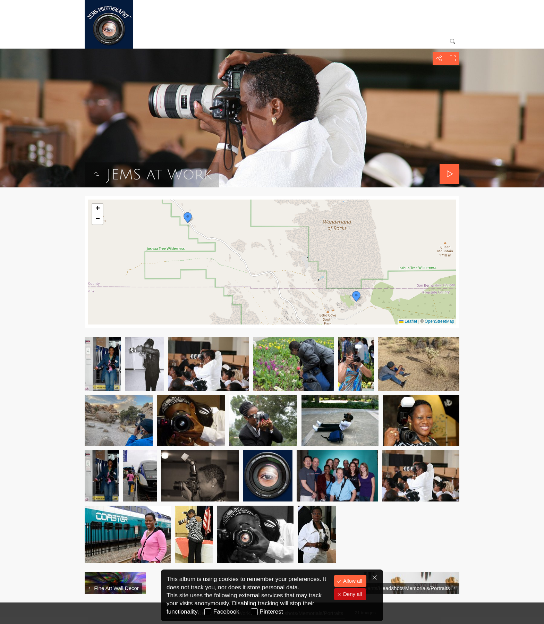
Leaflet (408, 321)
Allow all (352, 581)
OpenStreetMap (439, 321)
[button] (188, 217)
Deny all (352, 594)
